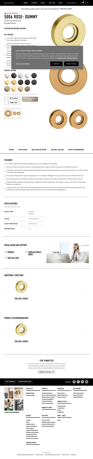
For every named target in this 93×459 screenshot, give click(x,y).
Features (11, 150)
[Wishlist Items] (83, 3)
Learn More (56, 252)
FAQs (27, 422)
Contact (28, 420)
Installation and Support (39, 150)
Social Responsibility (48, 426)
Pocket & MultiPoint (47, 399)
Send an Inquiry (30, 395)
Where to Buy (12, 103)
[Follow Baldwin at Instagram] (13, 412)
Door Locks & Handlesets (49, 395)
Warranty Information (32, 432)
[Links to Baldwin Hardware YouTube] (86, 381)
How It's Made (46, 420)
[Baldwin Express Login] (88, 3)
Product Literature (31, 434)
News (59, 420)
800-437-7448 (30, 393)
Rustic (59, 410)
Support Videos (30, 424)
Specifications (22, 150)
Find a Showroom (10, 381)
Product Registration (32, 430)
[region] (47, 57)
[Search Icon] (81, 3)
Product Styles (62, 402)
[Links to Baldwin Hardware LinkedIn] (82, 381)
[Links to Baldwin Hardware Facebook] (78, 381)
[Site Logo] (9, 3)
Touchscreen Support (32, 438)
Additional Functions (57, 150)
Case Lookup (30, 428)
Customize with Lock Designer (29, 99)
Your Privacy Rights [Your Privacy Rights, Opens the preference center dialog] (23, 64)
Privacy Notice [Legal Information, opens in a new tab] (72, 58)
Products (26, 3)
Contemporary (61, 406)
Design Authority (78, 397)
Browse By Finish (47, 408)
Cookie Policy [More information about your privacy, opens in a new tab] (61, 58)
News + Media (52, 3)
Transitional (60, 408)
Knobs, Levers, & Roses (48, 397)
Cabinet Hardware (47, 393)
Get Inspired (34, 3)
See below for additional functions (15, 28)
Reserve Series (61, 397)
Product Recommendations (76, 150)
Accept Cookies (71, 63)
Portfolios (60, 389)
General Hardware (47, 401)
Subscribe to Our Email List (46, 372)
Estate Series (61, 393)
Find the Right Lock (31, 436)
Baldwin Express (31, 443)
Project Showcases (78, 393)
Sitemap (73, 454)
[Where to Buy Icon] (85, 3)
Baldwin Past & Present (48, 422)
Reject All (56, 63)
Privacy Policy (39, 454)
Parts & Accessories (47, 403)
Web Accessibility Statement (25, 454)
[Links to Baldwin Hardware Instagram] (74, 381)
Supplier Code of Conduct (52, 454)
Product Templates (31, 426)
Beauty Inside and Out (48, 424)
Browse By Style (77, 395)
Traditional (60, 412)
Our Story (43, 3)
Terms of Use (65, 454)
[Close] (80, 48)
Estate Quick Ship (62, 395)
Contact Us (29, 389)
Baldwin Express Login (25, 381)
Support (60, 3)
